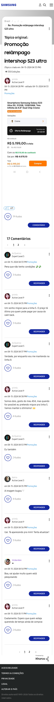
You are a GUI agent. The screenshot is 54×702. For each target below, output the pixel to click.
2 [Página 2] (18, 244)
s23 (11, 208)
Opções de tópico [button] (44, 28)
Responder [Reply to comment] (39, 283)
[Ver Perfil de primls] (15, 79)
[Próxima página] (23, 245)
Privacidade (8, 678)
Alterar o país (9, 689)
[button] (44, 80)
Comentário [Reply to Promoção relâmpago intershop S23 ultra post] (39, 225)
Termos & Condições (12, 673)
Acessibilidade (9, 668)
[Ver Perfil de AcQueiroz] (16, 253)
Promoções (9, 93)
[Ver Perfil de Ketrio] (14, 477)
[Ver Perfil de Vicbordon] (16, 560)
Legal (4, 684)
